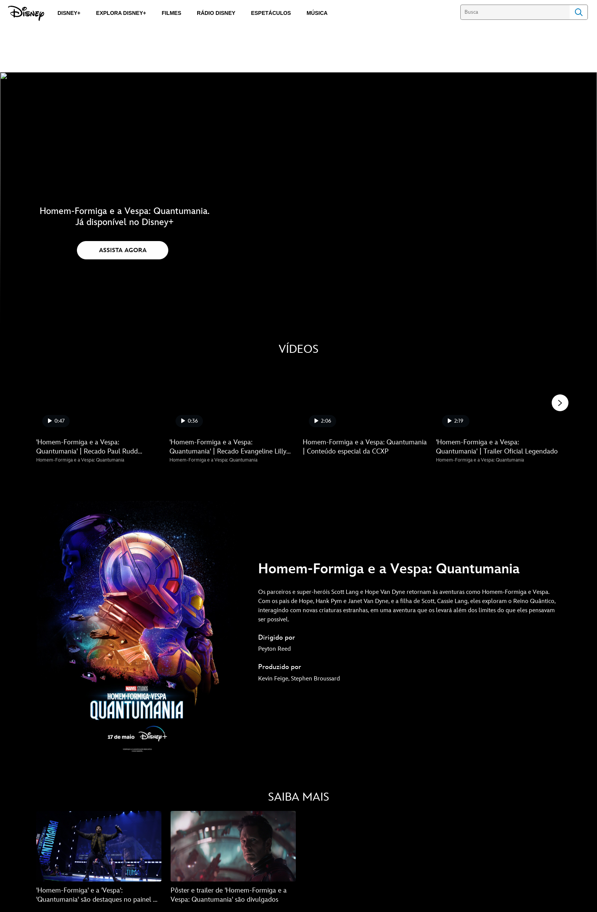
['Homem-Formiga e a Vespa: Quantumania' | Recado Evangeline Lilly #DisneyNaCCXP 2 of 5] (231, 398)
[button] (122, 250)
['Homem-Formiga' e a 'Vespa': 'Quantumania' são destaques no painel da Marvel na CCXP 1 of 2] (98, 847)
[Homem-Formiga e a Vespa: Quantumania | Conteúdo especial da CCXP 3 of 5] (365, 398)
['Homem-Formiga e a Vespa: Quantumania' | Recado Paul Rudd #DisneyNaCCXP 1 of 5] (98, 398)
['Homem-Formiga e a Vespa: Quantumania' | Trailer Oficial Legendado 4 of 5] (498, 398)
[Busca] (515, 12)
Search (578, 12)
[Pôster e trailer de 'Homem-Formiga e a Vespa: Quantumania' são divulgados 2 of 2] (233, 847)
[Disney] (26, 13)
